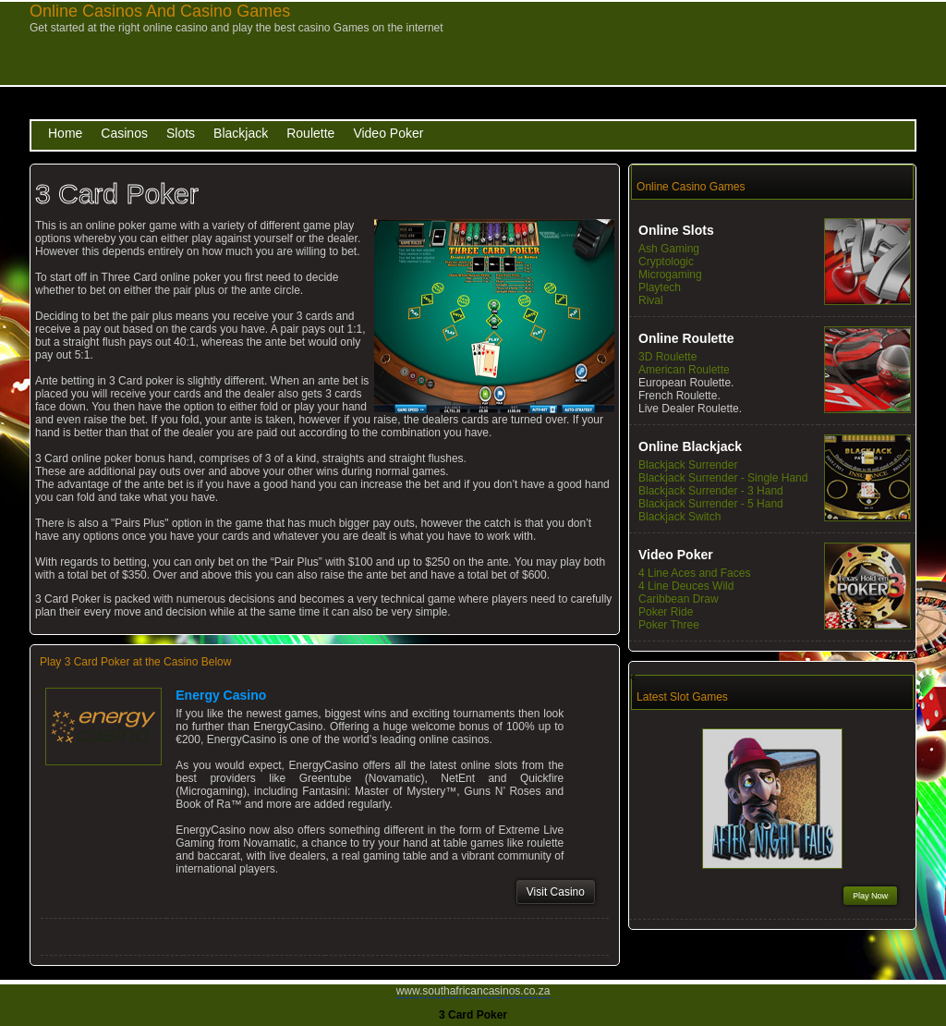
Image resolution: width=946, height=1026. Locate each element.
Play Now (870, 895)
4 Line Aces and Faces (694, 573)
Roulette (310, 133)
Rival (650, 300)
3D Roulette (667, 356)
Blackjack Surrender (687, 464)
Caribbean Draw (678, 598)
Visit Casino (556, 892)
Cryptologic (666, 261)
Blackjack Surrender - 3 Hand (710, 490)
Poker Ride (665, 611)
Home (65, 133)
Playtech (659, 287)
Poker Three (668, 624)
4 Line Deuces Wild (686, 586)
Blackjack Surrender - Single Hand (722, 477)
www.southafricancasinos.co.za (473, 990)
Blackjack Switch (679, 516)
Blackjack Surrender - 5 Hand (710, 503)
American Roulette (684, 369)
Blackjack (240, 133)
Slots (180, 133)
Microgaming (670, 274)
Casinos (124, 133)
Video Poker (388, 133)
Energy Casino (221, 695)
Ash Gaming (668, 248)
